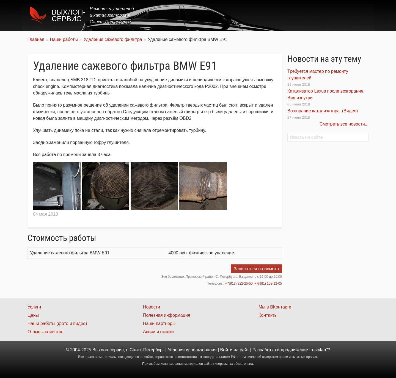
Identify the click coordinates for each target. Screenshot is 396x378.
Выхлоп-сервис (68, 15)
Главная (221, 15)
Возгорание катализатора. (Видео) (322, 111)
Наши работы (320, 15)
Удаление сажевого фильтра (113, 39)
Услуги (245, 15)
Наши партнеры (159, 323)
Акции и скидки (158, 331)
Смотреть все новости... (344, 124)
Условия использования (192, 350)
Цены (268, 15)
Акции (289, 15)
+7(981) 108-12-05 (268, 283)
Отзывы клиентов (46, 331)
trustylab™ (319, 350)
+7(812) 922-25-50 (239, 283)
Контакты (353, 15)
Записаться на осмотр (256, 268)
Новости (151, 307)
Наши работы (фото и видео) (57, 323)
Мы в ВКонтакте (274, 307)
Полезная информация (166, 315)
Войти (226, 350)
